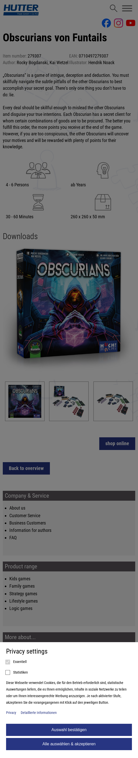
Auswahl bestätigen (69, 730)
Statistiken (17, 672)
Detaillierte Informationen (39, 713)
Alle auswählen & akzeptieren (69, 744)
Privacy (11, 713)
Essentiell (16, 662)
